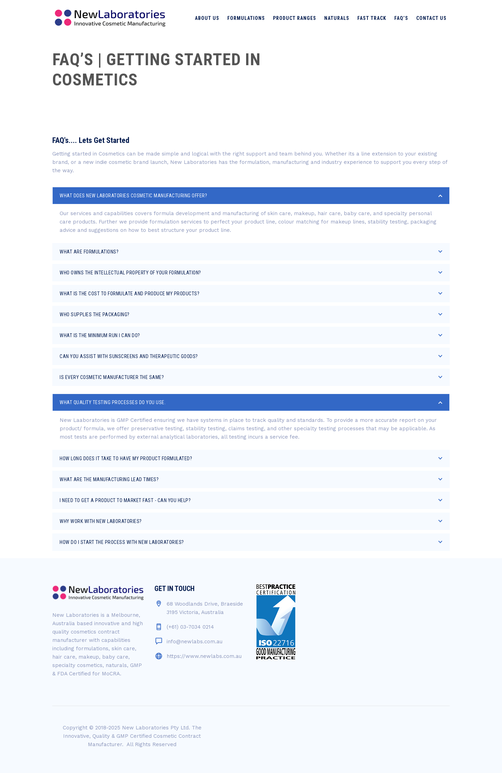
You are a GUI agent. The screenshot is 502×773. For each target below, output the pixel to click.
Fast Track (371, 18)
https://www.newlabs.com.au (204, 656)
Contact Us (431, 18)
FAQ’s (401, 18)
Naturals (336, 18)
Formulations (246, 18)
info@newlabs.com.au (194, 641)
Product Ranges (294, 18)
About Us (207, 18)
